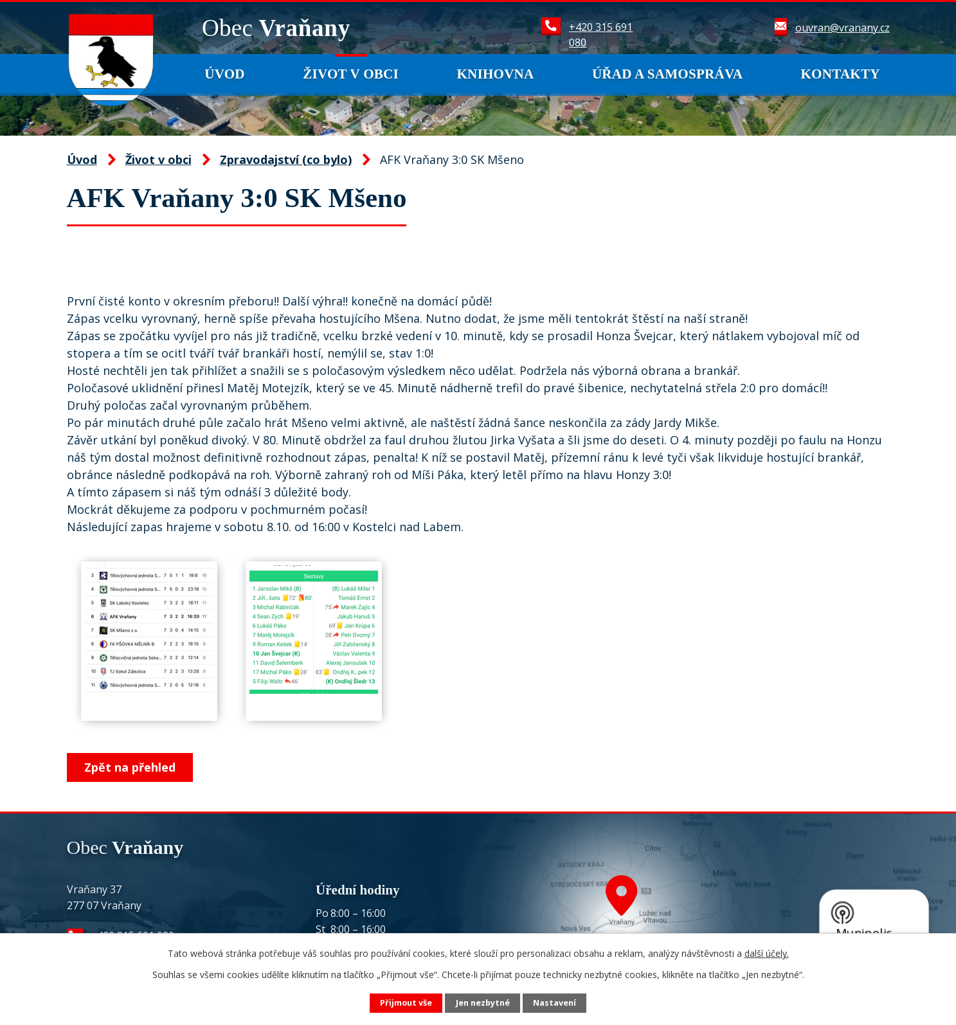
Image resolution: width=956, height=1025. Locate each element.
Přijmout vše (406, 1002)
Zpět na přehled (130, 767)
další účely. (766, 953)
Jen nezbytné (483, 1002)
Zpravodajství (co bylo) (286, 159)
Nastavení (554, 1002)
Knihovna (495, 74)
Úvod (224, 74)
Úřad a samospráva (667, 74)
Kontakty (840, 74)
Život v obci (351, 74)
